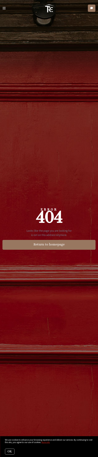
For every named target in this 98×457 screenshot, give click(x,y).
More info (46, 442)
